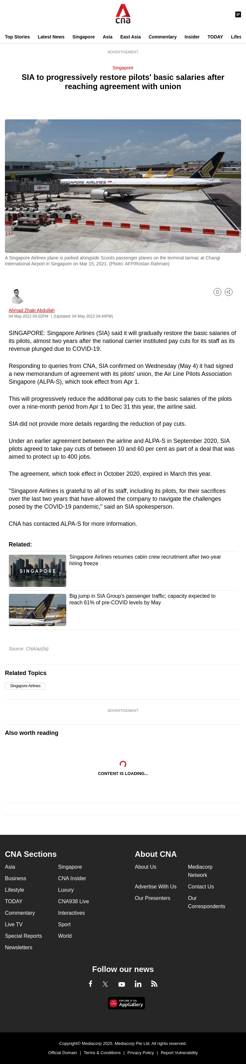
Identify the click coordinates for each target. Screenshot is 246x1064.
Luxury (66, 890)
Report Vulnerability (179, 1052)
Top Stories (17, 36)
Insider (192, 36)
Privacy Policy (141, 1052)
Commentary (163, 36)
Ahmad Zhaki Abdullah (32, 310)
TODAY (215, 36)
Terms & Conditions (102, 1052)
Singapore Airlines (25, 686)
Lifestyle (14, 890)
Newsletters (18, 947)
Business (15, 878)
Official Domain (62, 1052)
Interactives (71, 913)
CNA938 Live (73, 901)
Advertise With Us (155, 886)
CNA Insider (72, 878)
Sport (64, 924)
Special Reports (23, 936)
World (65, 936)
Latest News (51, 36)
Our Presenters (152, 898)
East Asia (130, 36)
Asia (108, 36)
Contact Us (201, 886)
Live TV (14, 924)
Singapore (83, 36)
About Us (145, 867)
